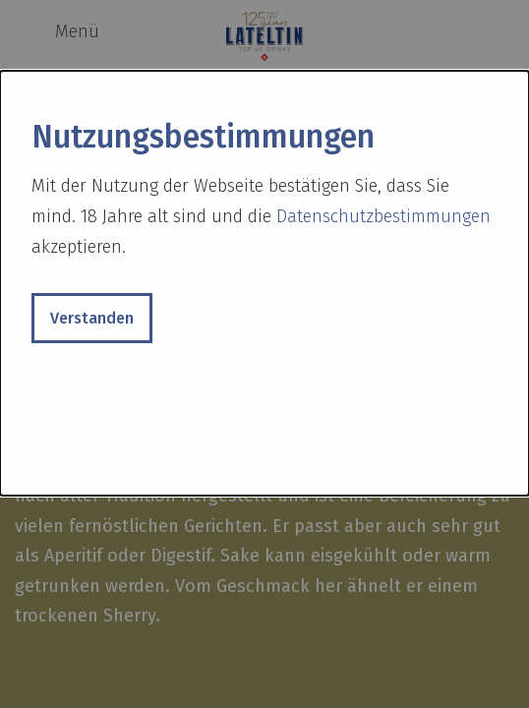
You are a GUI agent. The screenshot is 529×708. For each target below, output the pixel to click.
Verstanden (92, 318)
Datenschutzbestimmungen (383, 216)
